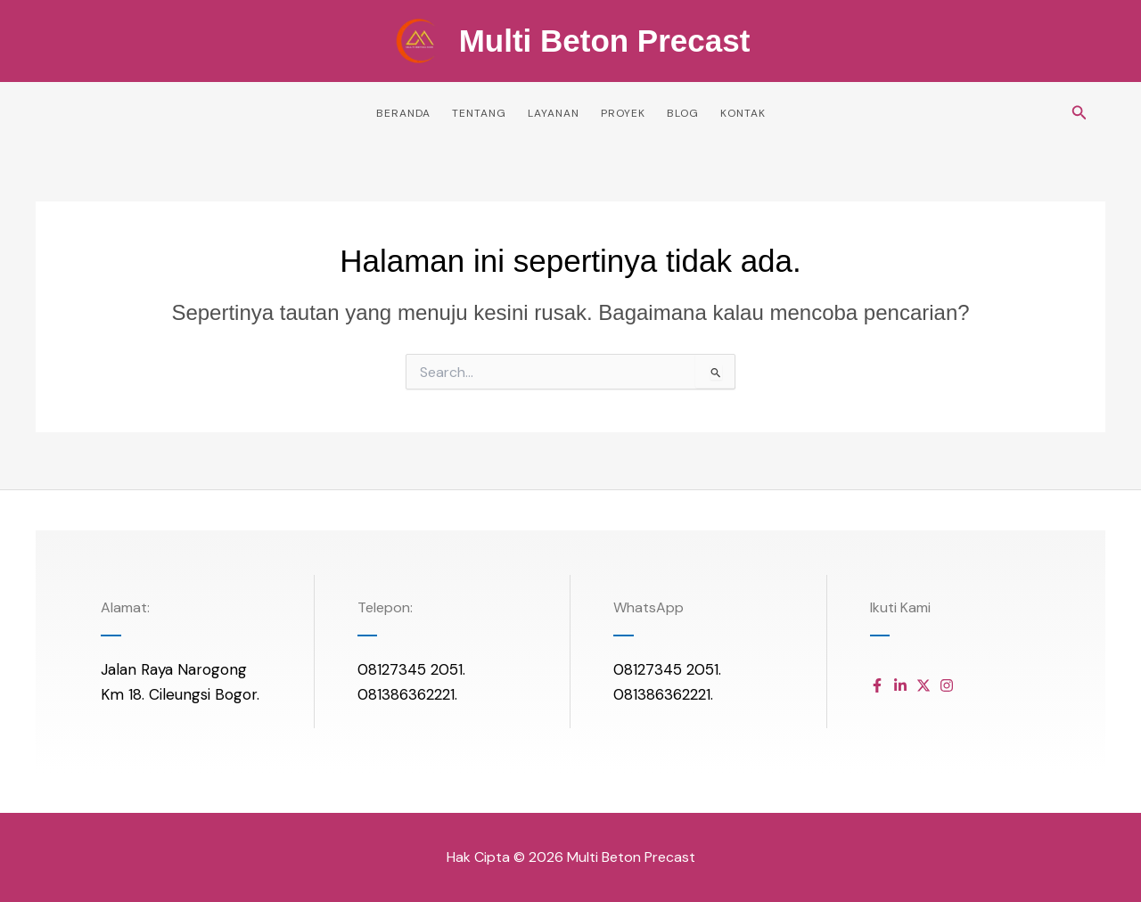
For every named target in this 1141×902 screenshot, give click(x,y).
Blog (683, 113)
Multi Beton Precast (605, 40)
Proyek (623, 113)
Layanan (553, 113)
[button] (1079, 114)
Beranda (403, 113)
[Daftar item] (877, 685)
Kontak (743, 113)
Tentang (479, 113)
